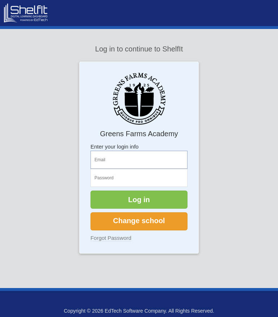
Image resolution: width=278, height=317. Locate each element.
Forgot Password (110, 238)
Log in (139, 200)
